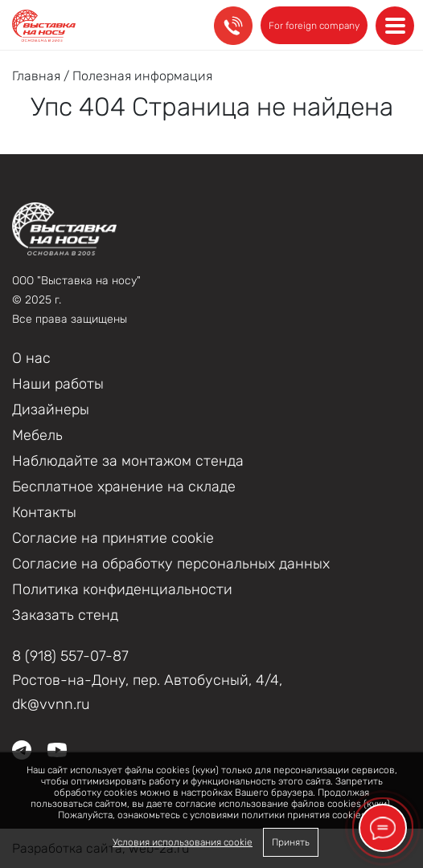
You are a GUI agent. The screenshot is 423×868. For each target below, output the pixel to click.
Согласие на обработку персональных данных (171, 564)
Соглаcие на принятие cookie (113, 538)
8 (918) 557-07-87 (70, 656)
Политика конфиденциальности (122, 589)
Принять (291, 842)
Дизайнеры (50, 409)
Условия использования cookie (183, 842)
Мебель (37, 435)
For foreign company (314, 25)
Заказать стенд (65, 615)
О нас (31, 358)
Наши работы (58, 384)
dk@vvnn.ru (51, 704)
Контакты (44, 512)
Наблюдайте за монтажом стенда (128, 461)
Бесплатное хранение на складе (124, 486)
